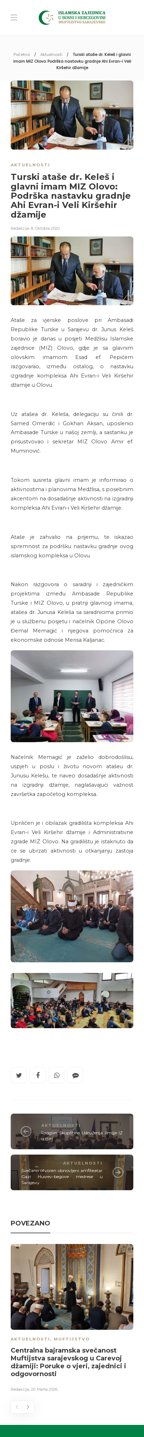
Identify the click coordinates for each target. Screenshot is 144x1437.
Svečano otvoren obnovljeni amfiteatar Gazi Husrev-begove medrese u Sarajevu (62, 1176)
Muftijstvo (72, 1339)
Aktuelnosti (51, 54)
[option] (72, 1319)
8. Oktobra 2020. (45, 228)
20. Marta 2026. (44, 1389)
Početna (22, 54)
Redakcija (20, 228)
